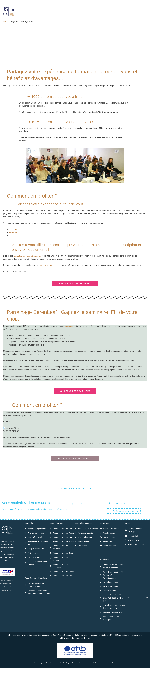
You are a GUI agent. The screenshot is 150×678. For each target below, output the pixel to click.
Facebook (13, 239)
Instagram (13, 236)
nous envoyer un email (48, 272)
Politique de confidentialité (57, 672)
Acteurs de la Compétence (52, 644)
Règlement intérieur (72, 672)
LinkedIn (12, 242)
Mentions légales (39, 672)
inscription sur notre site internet (28, 262)
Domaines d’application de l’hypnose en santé (92, 672)
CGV (47, 672)
